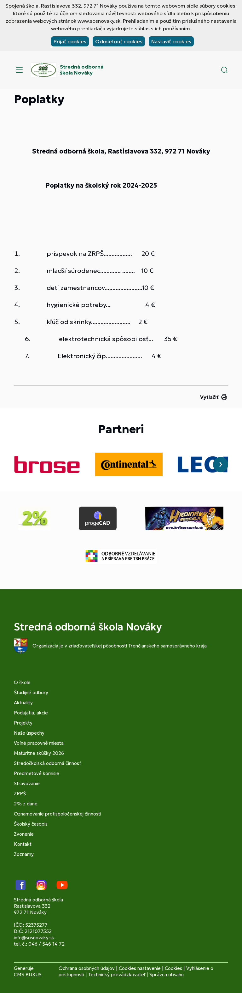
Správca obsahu (166, 975)
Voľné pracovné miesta (39, 743)
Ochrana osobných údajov (87, 968)
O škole (22, 682)
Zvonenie (24, 834)
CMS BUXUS (28, 975)
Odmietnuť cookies (118, 41)
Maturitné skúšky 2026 (39, 753)
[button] (224, 70)
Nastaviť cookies (171, 41)
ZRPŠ (20, 794)
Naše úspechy (29, 733)
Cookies (173, 968)
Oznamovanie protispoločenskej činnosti (57, 814)
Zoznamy (24, 854)
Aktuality (23, 703)
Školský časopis (31, 824)
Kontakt (23, 844)
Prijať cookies (70, 41)
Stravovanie (27, 783)
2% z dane (25, 804)
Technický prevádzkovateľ (116, 975)
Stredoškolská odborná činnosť (47, 763)
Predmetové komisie (36, 773)
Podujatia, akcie (31, 713)
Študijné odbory (31, 692)
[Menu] (19, 70)
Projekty (23, 723)
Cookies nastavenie (140, 968)
